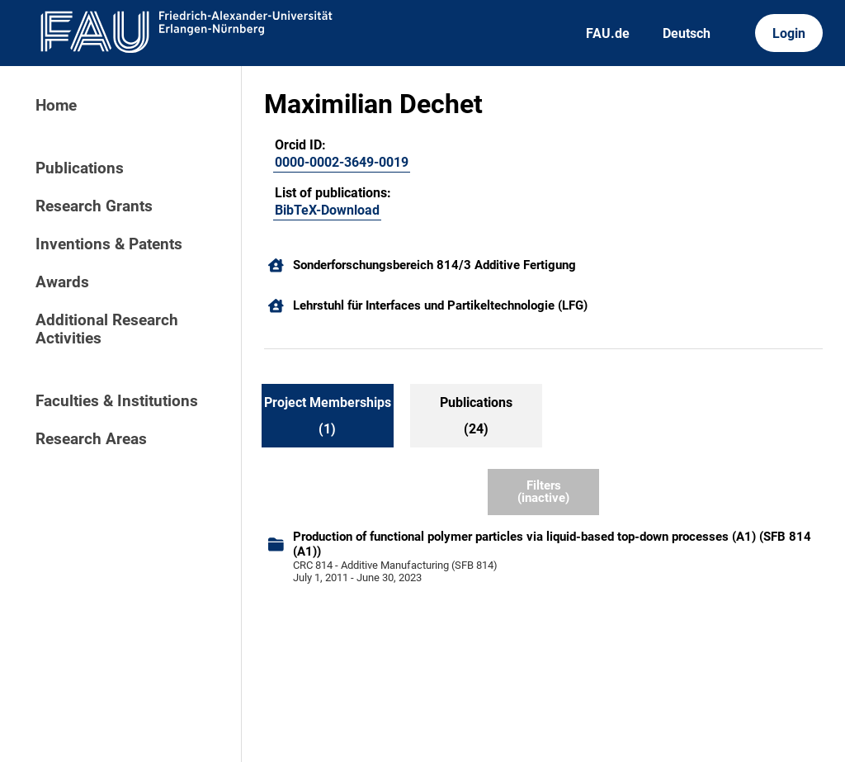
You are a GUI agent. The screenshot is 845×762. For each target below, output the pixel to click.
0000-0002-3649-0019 (341, 162)
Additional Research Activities (106, 329)
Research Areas (91, 439)
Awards (62, 282)
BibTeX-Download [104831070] (327, 210)
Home (56, 106)
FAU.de (608, 33)
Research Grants (94, 206)
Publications (79, 168)
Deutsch (686, 33)
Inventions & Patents (108, 244)
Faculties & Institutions (116, 401)
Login (788, 33)
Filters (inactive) (543, 491)
